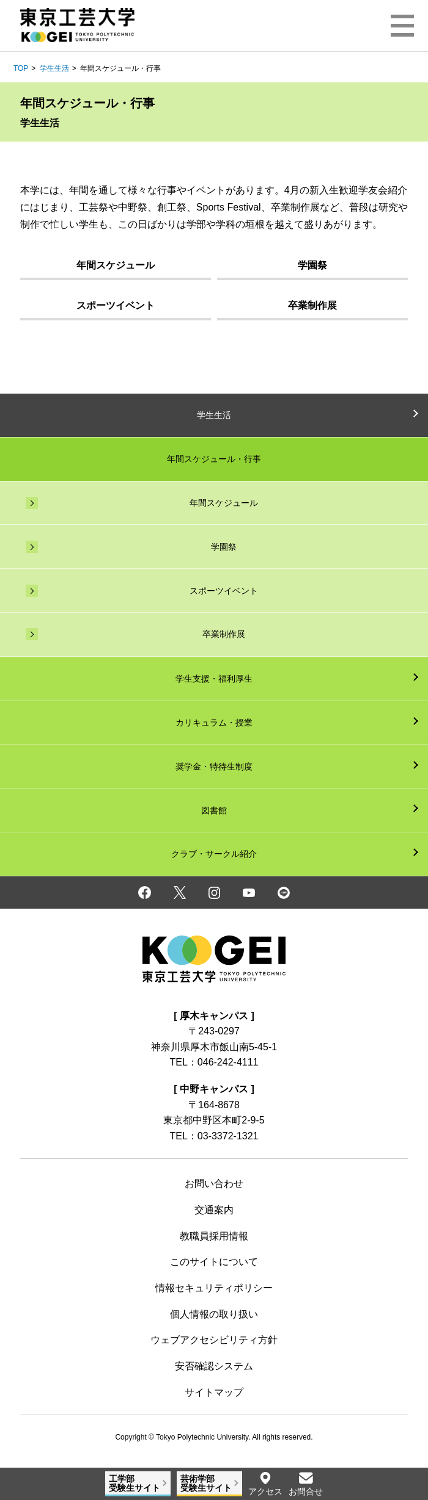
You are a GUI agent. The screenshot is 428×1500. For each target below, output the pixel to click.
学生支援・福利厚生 (214, 678)
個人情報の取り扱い (214, 1314)
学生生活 (54, 68)
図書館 (214, 810)
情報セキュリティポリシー (214, 1288)
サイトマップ (214, 1392)
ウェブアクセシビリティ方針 (214, 1340)
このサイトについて (214, 1262)
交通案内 (214, 1210)
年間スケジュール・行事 (214, 459)
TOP (20, 68)
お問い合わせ (214, 1183)
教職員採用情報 (214, 1236)
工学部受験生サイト (134, 1483)
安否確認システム (214, 1366)
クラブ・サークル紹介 (214, 854)
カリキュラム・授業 (214, 722)
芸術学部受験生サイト (206, 1483)
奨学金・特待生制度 (214, 766)
